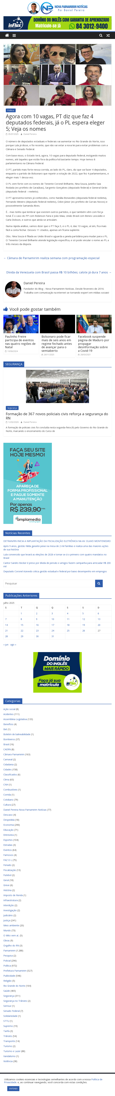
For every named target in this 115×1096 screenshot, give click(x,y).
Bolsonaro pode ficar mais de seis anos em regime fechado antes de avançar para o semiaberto (57, 343)
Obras (6, 940)
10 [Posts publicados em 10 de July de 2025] (53, 619)
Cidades (7, 769)
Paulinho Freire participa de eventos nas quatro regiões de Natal (20, 342)
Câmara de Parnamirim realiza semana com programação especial (51, 258)
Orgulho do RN (11, 945)
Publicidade (9, 975)
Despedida (9, 819)
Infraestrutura (10, 900)
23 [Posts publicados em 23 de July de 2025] (37, 630)
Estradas (7, 844)
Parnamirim (9, 950)
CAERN (7, 749)
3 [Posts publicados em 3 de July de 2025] (52, 613)
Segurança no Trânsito (15, 1000)
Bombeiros (9, 739)
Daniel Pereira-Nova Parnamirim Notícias (25, 809)
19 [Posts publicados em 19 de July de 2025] (83, 624)
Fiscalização (9, 870)
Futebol (7, 875)
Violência (8, 1061)
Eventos (7, 849)
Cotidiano (8, 799)
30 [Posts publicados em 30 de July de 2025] (37, 636)
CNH (5, 784)
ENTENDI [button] (13, 1088)
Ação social (9, 709)
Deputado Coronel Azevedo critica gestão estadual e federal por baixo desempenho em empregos (55, 571)
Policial (7, 960)
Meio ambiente (11, 925)
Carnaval (7, 759)
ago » (13, 644)
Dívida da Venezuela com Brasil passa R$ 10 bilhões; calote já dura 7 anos (59, 272)
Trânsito (7, 1036)
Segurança (12, 408)
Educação (8, 829)
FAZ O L (7, 860)
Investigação (10, 910)
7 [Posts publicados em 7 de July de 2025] (5, 619)
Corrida (7, 794)
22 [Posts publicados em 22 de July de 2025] (22, 630)
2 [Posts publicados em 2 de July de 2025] (36, 613)
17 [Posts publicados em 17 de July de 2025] (53, 624)
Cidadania (8, 764)
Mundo (7, 930)
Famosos (8, 855)
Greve (6, 885)
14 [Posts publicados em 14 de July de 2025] (6, 624)
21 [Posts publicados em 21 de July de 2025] (6, 630)
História (7, 890)
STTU (6, 1021)
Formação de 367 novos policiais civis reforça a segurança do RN (57, 415)
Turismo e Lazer (12, 1051)
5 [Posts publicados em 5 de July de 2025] (83, 613)
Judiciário (8, 915)
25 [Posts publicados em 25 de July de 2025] (68, 630)
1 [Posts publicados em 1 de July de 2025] (21, 613)
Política (10, 110)
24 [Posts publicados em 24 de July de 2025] (53, 630)
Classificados (10, 774)
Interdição (8, 905)
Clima (6, 779)
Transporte (9, 1041)
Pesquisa (8, 955)
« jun (5, 644)
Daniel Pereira (30, 134)
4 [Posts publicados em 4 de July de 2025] (67, 613)
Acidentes (8, 714)
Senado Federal (11, 1010)
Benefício (8, 724)
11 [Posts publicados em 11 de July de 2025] (68, 619)
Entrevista (8, 834)
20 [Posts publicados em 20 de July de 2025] (99, 624)
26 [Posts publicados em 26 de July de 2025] (83, 630)
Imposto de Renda (13, 895)
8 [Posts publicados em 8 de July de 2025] (21, 619)
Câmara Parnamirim (13, 754)
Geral (6, 880)
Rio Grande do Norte (14, 985)
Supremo (8, 1026)
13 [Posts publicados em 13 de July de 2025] (99, 619)
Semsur (7, 1005)
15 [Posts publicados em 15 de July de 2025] (22, 624)
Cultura (7, 804)
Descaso (8, 814)
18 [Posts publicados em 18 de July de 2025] (68, 624)
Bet (5, 729)
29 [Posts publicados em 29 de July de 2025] (22, 636)
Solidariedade (10, 1015)
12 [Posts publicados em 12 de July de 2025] (83, 619)
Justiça (6, 920)
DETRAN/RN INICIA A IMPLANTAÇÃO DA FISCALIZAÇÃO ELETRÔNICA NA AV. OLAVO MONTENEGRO (57, 541)
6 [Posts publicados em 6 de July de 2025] (98, 613)
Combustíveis (10, 789)
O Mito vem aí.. (11, 935)
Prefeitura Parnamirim (14, 970)
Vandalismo (9, 1056)
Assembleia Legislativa (15, 719)
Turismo (7, 1046)
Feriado (7, 865)
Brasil (6, 744)
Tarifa (6, 1031)
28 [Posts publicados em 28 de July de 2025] (6, 636)
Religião (7, 980)
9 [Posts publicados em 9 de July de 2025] (36, 619)
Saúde (6, 990)
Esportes (8, 839)
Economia (8, 824)
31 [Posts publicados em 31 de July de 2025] (53, 636)
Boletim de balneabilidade (16, 734)
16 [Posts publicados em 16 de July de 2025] (37, 624)
